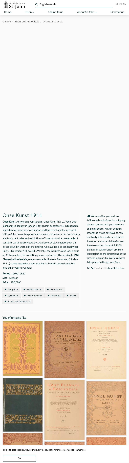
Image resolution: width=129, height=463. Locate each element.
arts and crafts (33, 295)
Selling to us (55, 12)
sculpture (11, 289)
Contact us (117, 12)
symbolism (11, 295)
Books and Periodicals (26, 21)
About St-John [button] (87, 12)
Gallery (7, 21)
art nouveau (54, 289)
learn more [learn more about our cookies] (80, 449)
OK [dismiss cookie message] (19, 458)
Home (7, 12)
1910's (71, 295)
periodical (54, 295)
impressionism (32, 289)
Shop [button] (30, 12)
